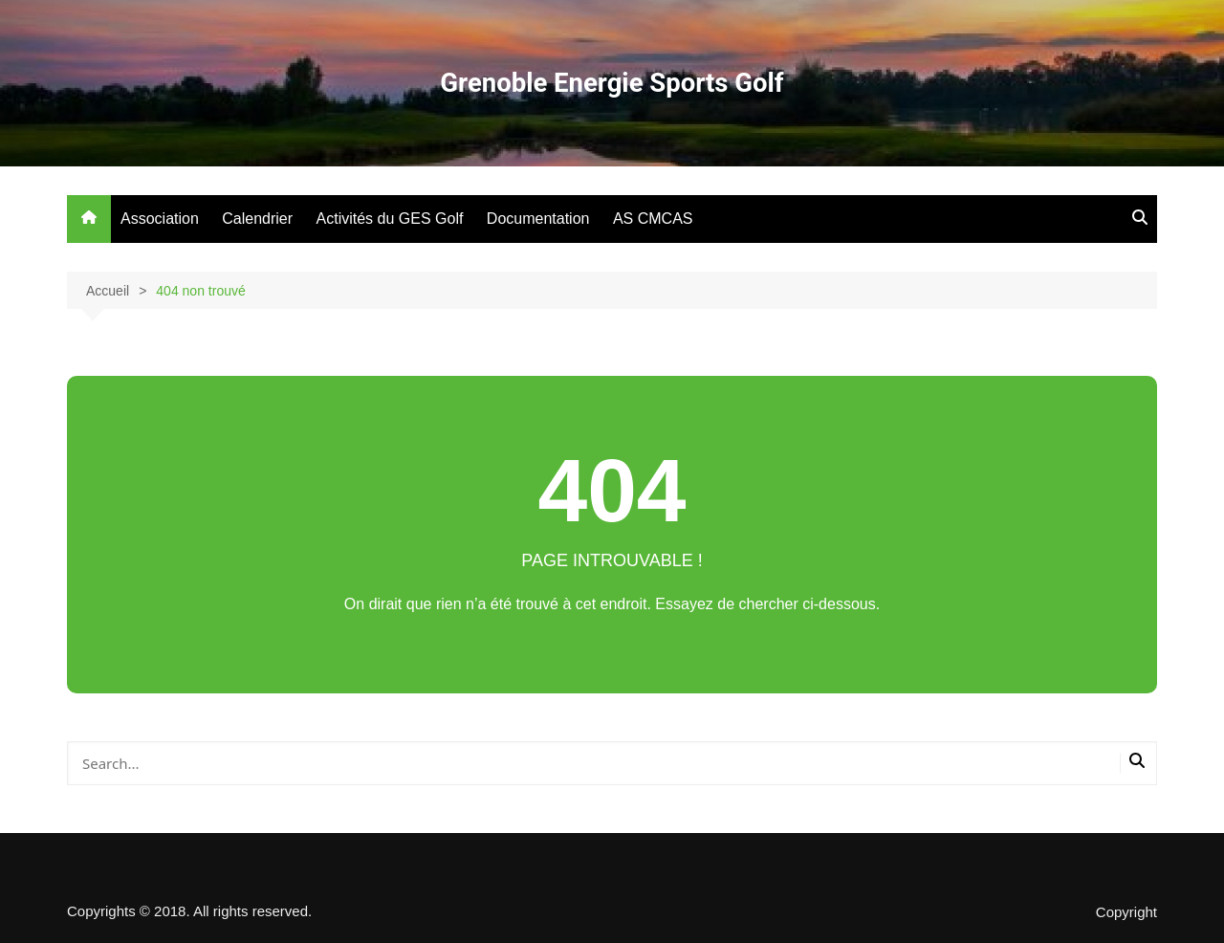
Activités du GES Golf (390, 218)
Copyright (1126, 912)
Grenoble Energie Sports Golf (612, 83)
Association (159, 218)
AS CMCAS (653, 218)
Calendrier (257, 218)
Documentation (538, 218)
